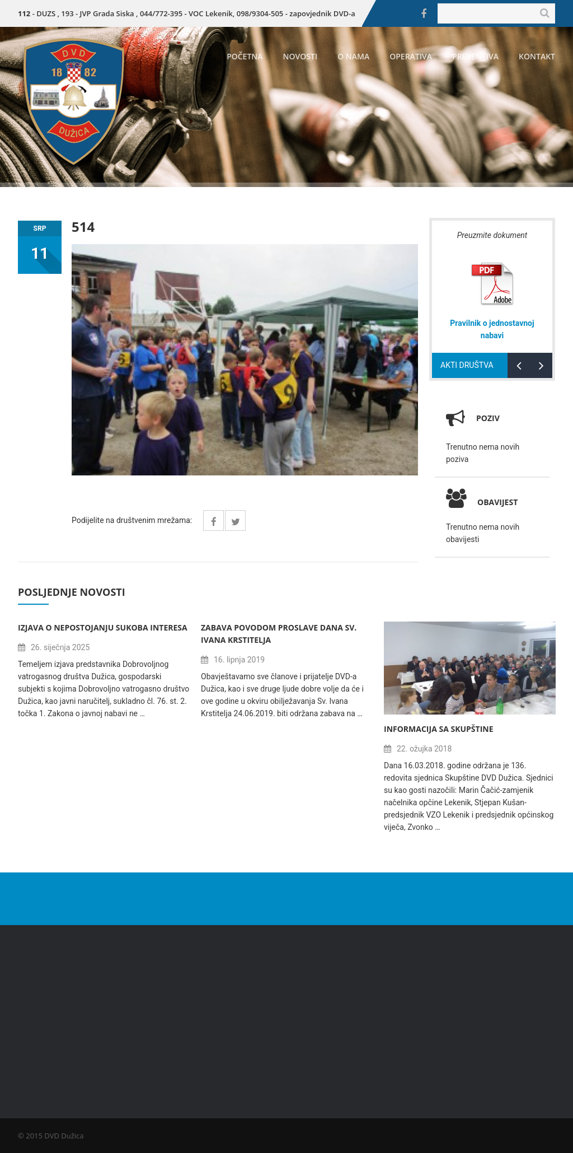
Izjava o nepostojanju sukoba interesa (102, 627)
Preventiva (475, 56)
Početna (244, 56)
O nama (353, 56)
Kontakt (537, 56)
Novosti (300, 56)
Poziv (488, 418)
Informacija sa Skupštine (439, 728)
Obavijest (482, 502)
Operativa (410, 56)
